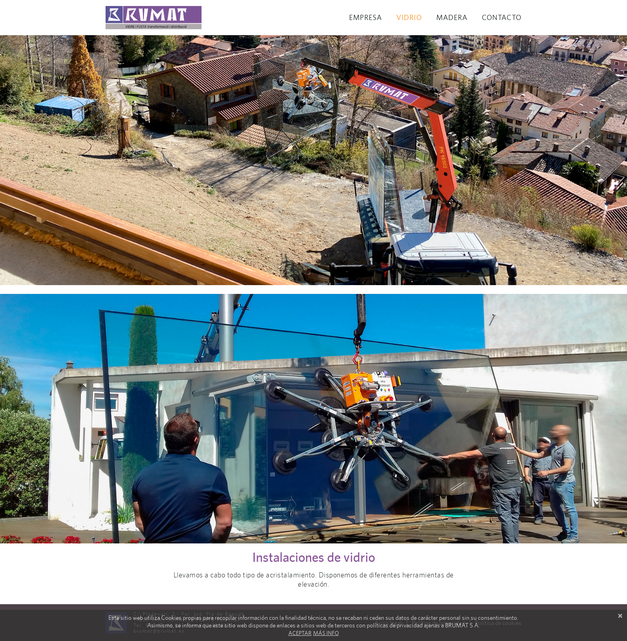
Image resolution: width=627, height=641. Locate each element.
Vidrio (409, 17)
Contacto (501, 17)
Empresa (365, 17)
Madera (451, 17)
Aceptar (300, 633)
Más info (326, 633)
